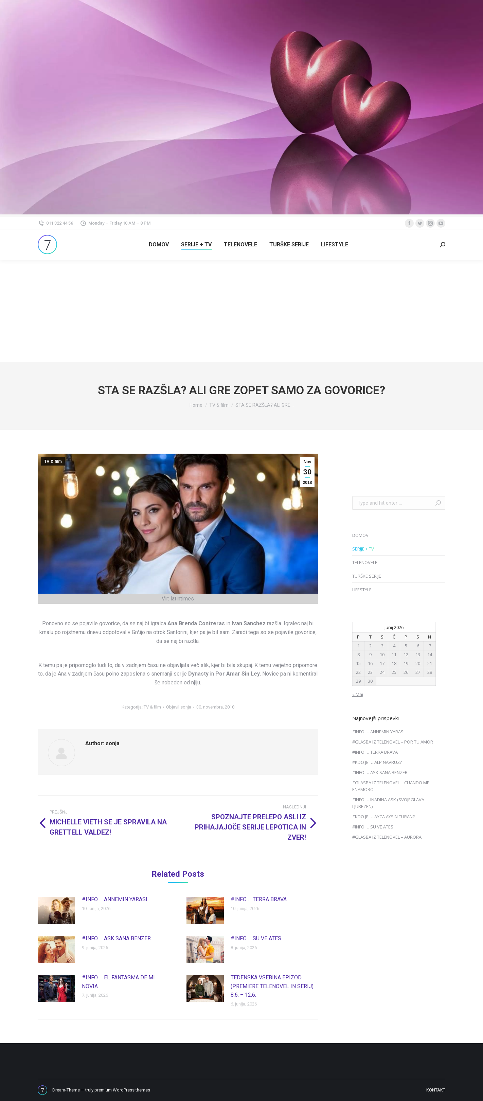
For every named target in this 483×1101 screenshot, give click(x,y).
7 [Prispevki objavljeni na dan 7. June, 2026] (430, 646)
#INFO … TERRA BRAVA (259, 899)
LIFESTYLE (362, 590)
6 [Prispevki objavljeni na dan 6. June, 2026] (418, 646)
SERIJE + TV (363, 549)
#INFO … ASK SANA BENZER (116, 938)
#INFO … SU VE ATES (256, 938)
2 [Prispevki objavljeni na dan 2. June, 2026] (370, 646)
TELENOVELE (364, 562)
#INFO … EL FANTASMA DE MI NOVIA (118, 982)
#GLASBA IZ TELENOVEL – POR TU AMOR (392, 742)
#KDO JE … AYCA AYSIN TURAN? (383, 817)
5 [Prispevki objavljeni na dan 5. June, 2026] (406, 646)
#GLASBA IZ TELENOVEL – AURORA (387, 837)
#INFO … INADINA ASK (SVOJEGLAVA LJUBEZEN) (388, 803)
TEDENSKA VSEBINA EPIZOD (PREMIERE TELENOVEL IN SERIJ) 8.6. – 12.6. (272, 986)
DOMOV (360, 535)
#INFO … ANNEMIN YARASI (114, 899)
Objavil (178, 707)
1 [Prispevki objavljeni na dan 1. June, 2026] (358, 646)
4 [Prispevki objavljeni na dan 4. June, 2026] (394, 646)
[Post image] (56, 910)
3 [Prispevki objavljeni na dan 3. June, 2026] (382, 646)
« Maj (357, 694)
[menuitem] (158, 244)
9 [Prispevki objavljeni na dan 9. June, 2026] (370, 654)
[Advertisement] (241, 311)
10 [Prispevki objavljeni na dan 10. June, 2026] (382, 654)
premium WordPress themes (122, 1090)
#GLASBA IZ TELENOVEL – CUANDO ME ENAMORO (390, 786)
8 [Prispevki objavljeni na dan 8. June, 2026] (358, 654)
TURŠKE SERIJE (366, 576)
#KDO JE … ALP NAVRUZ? (377, 762)
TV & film (53, 461)
